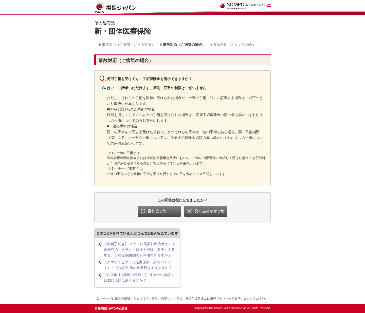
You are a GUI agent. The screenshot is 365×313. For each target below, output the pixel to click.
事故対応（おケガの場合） (234, 45)
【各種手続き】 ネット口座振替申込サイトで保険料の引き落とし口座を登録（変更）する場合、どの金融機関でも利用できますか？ (139, 249)
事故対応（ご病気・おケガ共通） (128, 45)
